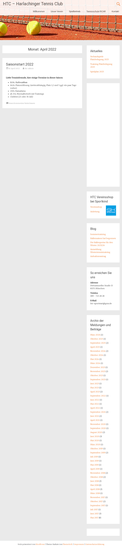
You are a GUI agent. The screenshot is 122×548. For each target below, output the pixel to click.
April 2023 (95, 391)
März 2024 (95, 363)
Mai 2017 (94, 517)
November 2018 (97, 473)
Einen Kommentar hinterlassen (22, 103)
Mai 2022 (94, 404)
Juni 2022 (94, 400)
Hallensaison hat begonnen (103, 238)
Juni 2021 (94, 416)
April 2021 (95, 420)
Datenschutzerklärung (95, 544)
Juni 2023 (94, 383)
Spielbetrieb (74, 11)
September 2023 (97, 379)
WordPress (40, 544)
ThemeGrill (67, 544)
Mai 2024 (94, 359)
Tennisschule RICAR (96, 11)
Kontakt (115, 11)
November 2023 (97, 371)
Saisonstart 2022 (19, 64)
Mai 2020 (94, 440)
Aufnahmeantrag (98, 256)
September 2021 (97, 412)
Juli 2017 (94, 509)
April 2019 (95, 469)
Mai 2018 (94, 485)
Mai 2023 (94, 387)
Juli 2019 (94, 456)
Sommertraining (98, 234)
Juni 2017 (94, 513)
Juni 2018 (94, 481)
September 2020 (98, 428)
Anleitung (95, 211)
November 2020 (98, 424)
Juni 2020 (94, 436)
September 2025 (98, 343)
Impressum (79, 544)
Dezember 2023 (97, 367)
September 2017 (97, 505)
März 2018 (95, 493)
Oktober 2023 (96, 375)
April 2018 (95, 489)
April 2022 (95, 408)
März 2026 (95, 335)
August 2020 (96, 432)
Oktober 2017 (96, 501)
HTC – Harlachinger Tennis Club (33, 3)
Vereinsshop (96, 207)
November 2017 (97, 497)
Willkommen (39, 11)
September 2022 (98, 396)
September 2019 (97, 452)
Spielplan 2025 (97, 71)
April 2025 (95, 347)
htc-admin (29, 68)
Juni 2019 (94, 461)
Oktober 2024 (96, 355)
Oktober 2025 (96, 339)
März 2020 (95, 444)
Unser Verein (57, 11)
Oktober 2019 (96, 448)
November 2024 (97, 351)
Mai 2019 (94, 465)
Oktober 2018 (96, 477)
